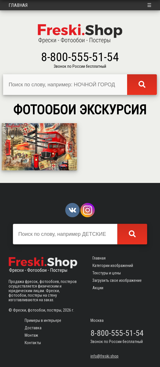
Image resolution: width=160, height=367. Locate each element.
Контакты (33, 342)
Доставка (33, 328)
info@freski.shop (104, 356)
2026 (67, 310)
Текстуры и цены (106, 273)
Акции (97, 288)
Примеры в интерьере (43, 320)
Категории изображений (112, 265)
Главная (18, 5)
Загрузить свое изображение (117, 280)
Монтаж (31, 335)
